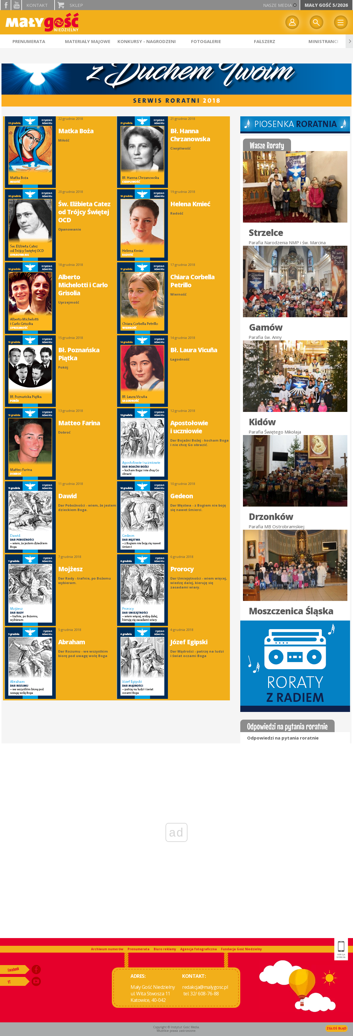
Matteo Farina (79, 423)
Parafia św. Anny (265, 337)
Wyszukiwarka (316, 22)
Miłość (63, 140)
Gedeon (181, 496)
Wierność (178, 294)
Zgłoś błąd (336, 1028)
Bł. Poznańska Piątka (78, 354)
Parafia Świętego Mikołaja (275, 432)
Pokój (63, 367)
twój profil (292, 22)
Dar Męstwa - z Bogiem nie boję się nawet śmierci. (198, 507)
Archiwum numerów (107, 949)
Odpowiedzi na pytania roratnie (283, 737)
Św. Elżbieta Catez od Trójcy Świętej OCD (84, 212)
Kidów (262, 422)
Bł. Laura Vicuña (193, 350)
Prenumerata (139, 949)
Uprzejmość (68, 302)
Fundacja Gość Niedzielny (241, 949)
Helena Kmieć (190, 204)
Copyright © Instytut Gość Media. (176, 1027)
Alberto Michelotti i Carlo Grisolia (83, 285)
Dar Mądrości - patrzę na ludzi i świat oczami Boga (197, 653)
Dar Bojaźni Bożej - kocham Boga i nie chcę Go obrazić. (199, 442)
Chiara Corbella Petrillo (192, 281)
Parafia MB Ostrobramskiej (276, 526)
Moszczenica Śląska (291, 611)
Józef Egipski (188, 642)
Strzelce (266, 232)
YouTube (16, 5)
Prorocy (182, 569)
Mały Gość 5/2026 (326, 5)
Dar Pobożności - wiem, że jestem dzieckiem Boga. (87, 507)
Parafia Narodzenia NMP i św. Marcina (287, 242)
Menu (341, 22)
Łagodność (180, 359)
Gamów (265, 327)
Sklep (76, 5)
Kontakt (37, 5)
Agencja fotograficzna (198, 949)
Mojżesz (70, 569)
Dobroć (64, 432)
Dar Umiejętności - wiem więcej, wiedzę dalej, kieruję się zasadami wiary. (198, 582)
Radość (176, 213)
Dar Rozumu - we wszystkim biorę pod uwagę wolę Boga (83, 653)
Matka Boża (75, 131)
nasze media (277, 5)
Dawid (67, 496)
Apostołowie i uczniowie (189, 427)
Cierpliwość (180, 148)
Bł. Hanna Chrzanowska (190, 135)
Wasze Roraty (267, 145)
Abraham (71, 642)
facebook (6, 5)
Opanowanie (69, 229)
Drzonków (271, 516)
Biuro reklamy (165, 949)
